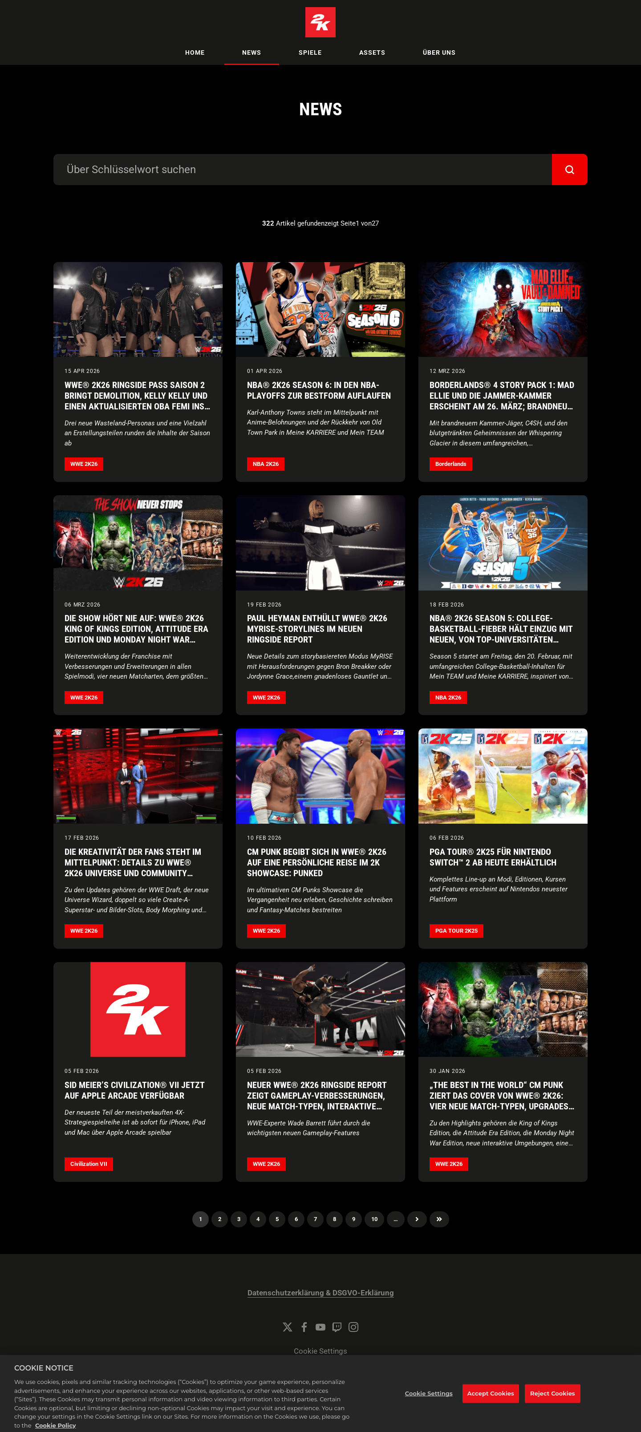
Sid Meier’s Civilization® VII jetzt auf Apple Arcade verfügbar (134, 1090)
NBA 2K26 (266, 464)
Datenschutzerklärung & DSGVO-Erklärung (320, 1293)
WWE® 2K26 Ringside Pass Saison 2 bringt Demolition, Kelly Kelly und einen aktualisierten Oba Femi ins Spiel (136, 401)
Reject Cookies (552, 1401)
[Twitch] (337, 1327)
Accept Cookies (490, 1401)
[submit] (570, 169)
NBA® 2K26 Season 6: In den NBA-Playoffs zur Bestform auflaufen (319, 390)
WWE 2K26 (83, 464)
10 (374, 1219)
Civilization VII (88, 1164)
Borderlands (451, 464)
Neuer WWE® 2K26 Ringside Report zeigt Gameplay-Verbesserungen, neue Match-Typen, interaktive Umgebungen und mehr (316, 1101)
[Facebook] (304, 1327)
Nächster (417, 1219)
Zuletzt (439, 1219)
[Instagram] (353, 1327)
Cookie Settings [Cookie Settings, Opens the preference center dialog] (429, 1401)
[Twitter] (287, 1327)
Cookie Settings (320, 1351)
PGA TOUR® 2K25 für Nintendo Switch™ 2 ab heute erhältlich (493, 857)
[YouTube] (320, 1327)
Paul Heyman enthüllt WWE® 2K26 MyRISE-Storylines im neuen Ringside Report (317, 629)
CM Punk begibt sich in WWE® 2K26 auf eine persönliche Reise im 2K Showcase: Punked (316, 862)
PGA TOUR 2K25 (456, 930)
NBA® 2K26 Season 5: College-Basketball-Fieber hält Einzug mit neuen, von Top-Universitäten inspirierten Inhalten (501, 634)
